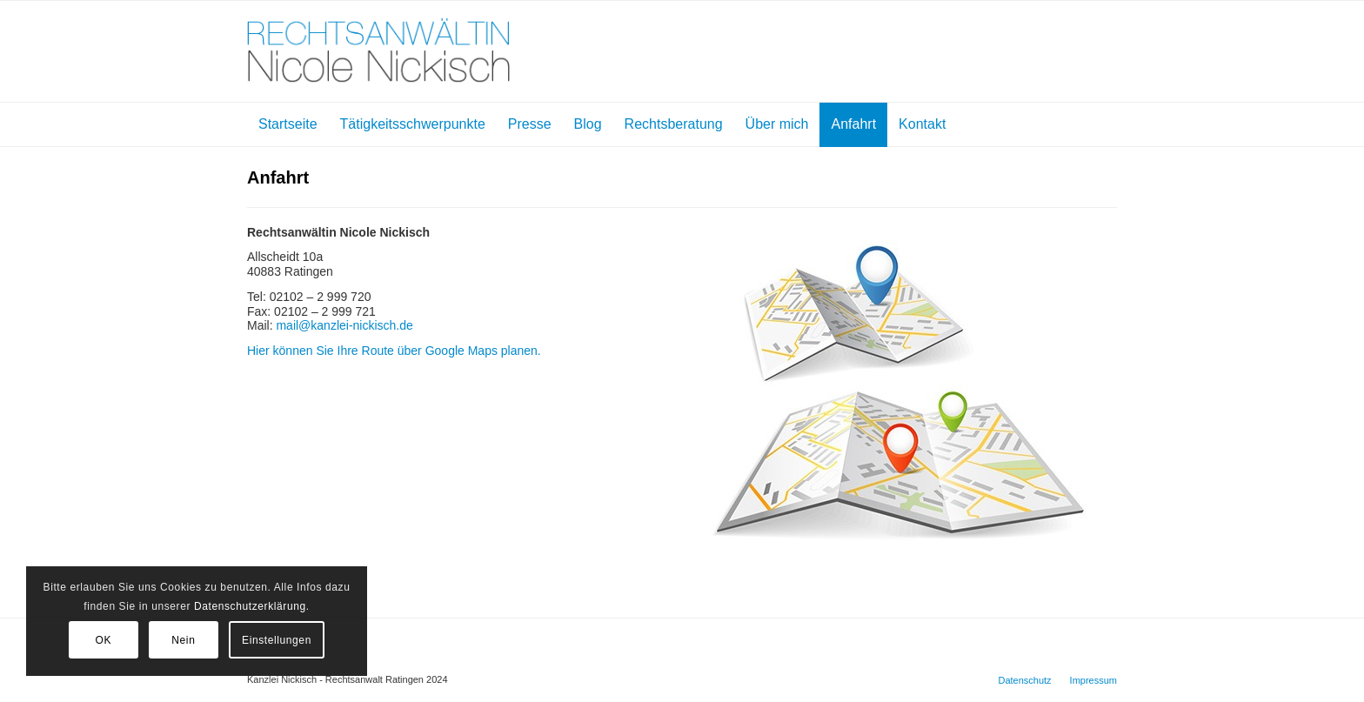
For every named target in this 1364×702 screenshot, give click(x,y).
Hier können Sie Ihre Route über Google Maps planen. (394, 351)
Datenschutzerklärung (250, 606)
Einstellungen (276, 640)
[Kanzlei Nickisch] (378, 51)
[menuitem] (288, 124)
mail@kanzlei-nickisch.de (344, 325)
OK (104, 640)
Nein (183, 640)
